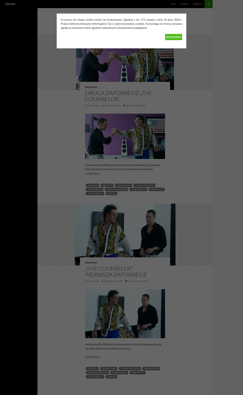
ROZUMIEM (173, 37)
